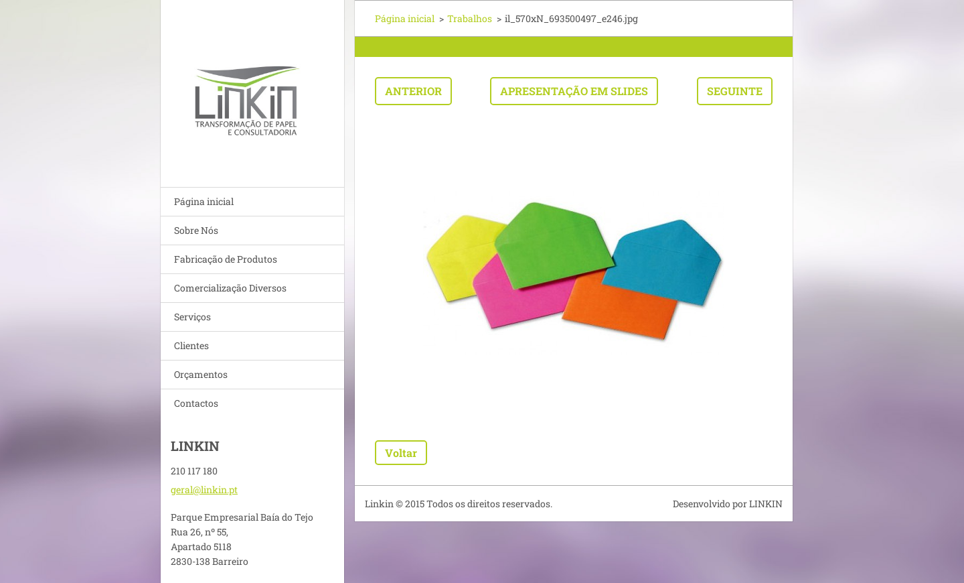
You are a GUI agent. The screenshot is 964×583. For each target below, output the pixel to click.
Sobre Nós (196, 230)
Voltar (401, 453)
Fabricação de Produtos (225, 259)
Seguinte (734, 91)
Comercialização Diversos (230, 287)
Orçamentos (201, 374)
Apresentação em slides (574, 91)
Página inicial (204, 201)
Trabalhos (469, 18)
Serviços (192, 316)
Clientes (191, 345)
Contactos (196, 403)
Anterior (413, 91)
